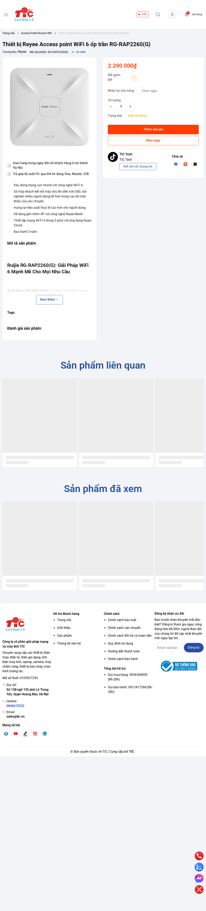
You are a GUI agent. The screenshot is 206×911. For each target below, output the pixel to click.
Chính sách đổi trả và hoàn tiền (130, 635)
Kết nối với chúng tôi (138, 166)
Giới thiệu (63, 628)
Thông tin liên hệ (69, 643)
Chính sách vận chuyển (124, 628)
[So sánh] (78, 52)
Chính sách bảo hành (123, 659)
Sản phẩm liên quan (103, 365)
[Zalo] (45, 734)
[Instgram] (35, 734)
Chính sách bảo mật (122, 620)
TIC (131, 751)
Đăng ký (194, 647)
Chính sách (111, 614)
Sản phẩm (64, 635)
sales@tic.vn (15, 716)
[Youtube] (16, 733)
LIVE (143, 14)
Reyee (22, 52)
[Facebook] (6, 734)
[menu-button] (6, 14)
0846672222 (15, 706)
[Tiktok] (25, 733)
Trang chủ (64, 620)
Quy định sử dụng (120, 643)
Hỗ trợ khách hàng (66, 614)
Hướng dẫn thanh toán (124, 651)
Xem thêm (49, 299)
